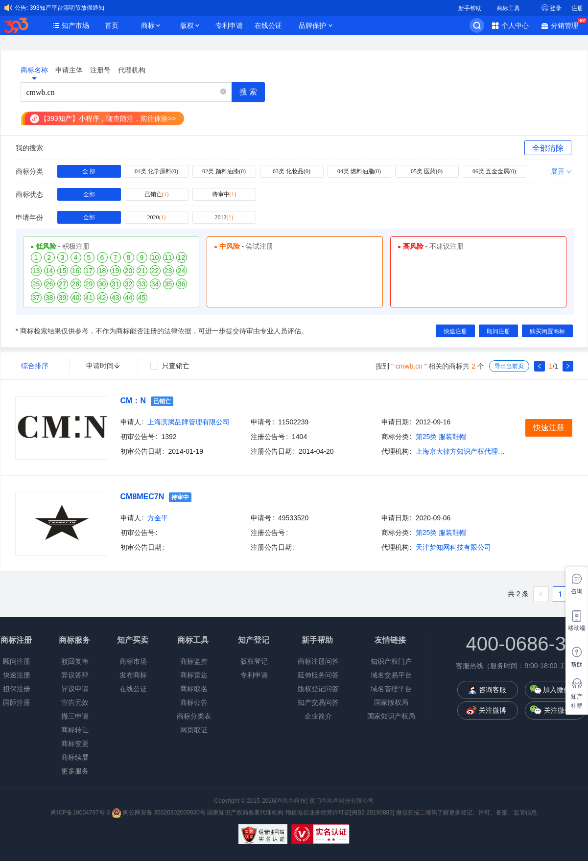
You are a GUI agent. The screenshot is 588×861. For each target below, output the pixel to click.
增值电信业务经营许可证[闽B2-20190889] (340, 812)
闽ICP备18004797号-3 (81, 812)
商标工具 (508, 8)
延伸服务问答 (318, 675)
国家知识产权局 (391, 716)
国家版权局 (391, 702)
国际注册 (16, 702)
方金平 (157, 518)
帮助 (577, 664)
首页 (111, 25)
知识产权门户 (391, 661)
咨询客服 (492, 690)
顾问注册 (16, 661)
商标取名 (194, 689)
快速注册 (16, 675)
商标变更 (75, 743)
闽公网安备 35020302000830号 (159, 812)
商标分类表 (194, 716)
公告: (21, 7)
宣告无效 (75, 702)
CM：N (133, 400)
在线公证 (268, 25)
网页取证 (194, 730)
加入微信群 (560, 690)
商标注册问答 (318, 661)
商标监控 (194, 661)
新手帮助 (470, 8)
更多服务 (75, 771)
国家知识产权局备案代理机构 (245, 812)
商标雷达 (194, 675)
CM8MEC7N (142, 496)
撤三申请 (75, 716)
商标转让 (75, 730)
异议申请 (75, 689)
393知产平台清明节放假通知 (67, 7)
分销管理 (567, 24)
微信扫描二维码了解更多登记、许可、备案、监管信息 (466, 812)
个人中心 (515, 25)
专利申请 (229, 25)
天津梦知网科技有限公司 (453, 547)
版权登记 (254, 661)
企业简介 (318, 716)
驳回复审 (75, 661)
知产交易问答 (318, 702)
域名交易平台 (391, 675)
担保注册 (16, 689)
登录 (556, 8)
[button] (223, 92)
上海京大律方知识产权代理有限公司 (462, 451)
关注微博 (492, 710)
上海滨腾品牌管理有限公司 (188, 422)
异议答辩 (75, 675)
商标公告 (194, 702)
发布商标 (133, 675)
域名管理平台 (391, 689)
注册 (577, 8)
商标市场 (133, 661)
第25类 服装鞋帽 (441, 437)
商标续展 (75, 757)
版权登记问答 (318, 689)
